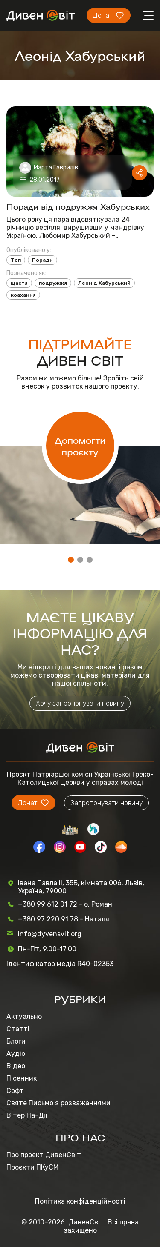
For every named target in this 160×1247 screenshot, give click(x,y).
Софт (15, 1091)
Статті (17, 1029)
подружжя (53, 283)
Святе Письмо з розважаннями (58, 1103)
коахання (23, 295)
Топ (16, 260)
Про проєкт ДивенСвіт (43, 1155)
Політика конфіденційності (80, 1201)
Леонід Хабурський (104, 283)
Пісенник (21, 1078)
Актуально (24, 1016)
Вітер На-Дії (26, 1115)
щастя (19, 283)
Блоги (16, 1041)
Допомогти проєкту (80, 445)
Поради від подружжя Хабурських (78, 206)
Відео (15, 1066)
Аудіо (15, 1054)
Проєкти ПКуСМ (32, 1167)
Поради (42, 260)
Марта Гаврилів (56, 167)
